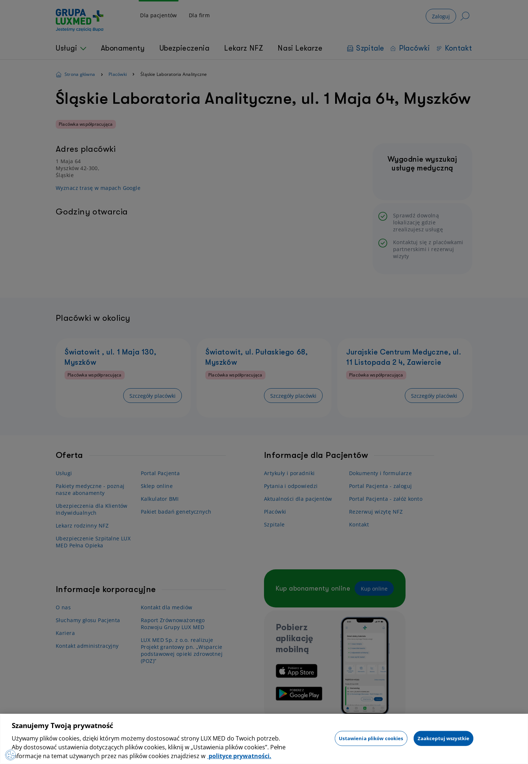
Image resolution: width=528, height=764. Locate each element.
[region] (264, 739)
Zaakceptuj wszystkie (444, 738)
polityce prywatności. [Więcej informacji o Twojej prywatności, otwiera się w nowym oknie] (239, 756)
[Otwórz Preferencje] (12, 753)
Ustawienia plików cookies (371, 738)
